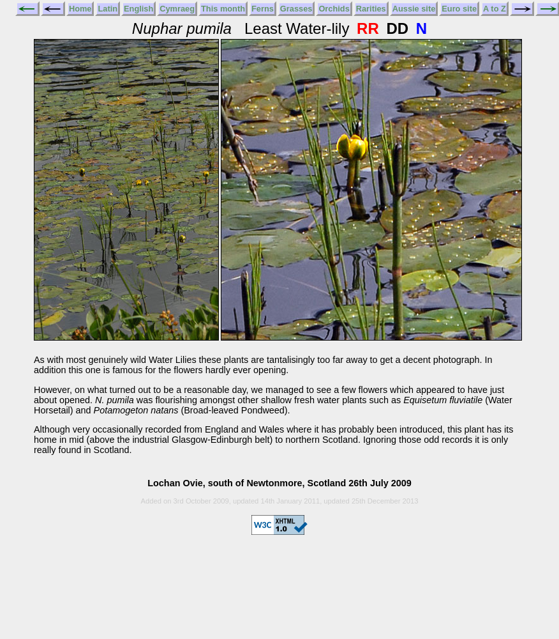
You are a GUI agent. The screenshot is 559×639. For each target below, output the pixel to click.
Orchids (333, 8)
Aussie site (414, 8)
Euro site (459, 8)
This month (223, 8)
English (138, 8)
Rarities (371, 8)
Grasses (296, 8)
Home (80, 8)
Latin (107, 8)
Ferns (262, 8)
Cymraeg (177, 8)
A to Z (494, 8)
